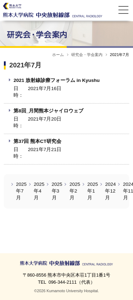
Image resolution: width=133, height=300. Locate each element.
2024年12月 (110, 191)
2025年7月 (21, 191)
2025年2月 (75, 191)
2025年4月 (39, 191)
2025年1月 (92, 191)
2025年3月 (57, 191)
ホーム (58, 54)
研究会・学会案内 (86, 54)
